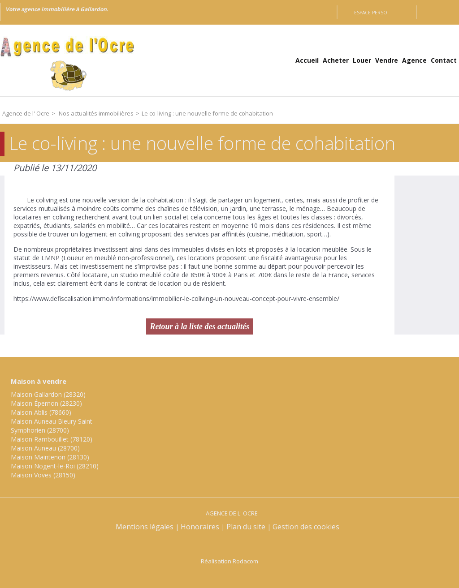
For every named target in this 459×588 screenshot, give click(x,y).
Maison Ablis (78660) (41, 412)
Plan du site (245, 527)
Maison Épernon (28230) (46, 403)
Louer (362, 60)
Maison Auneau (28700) (45, 448)
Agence (414, 60)
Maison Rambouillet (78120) (51, 439)
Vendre (386, 60)
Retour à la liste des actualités (199, 326)
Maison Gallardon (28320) (48, 394)
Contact (444, 60)
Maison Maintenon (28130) (50, 457)
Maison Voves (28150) (43, 475)
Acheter (336, 60)
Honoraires (200, 527)
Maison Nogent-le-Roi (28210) (55, 466)
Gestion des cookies (306, 527)
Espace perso (370, 12)
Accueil (307, 60)
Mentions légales (144, 527)
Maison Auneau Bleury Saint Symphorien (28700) (51, 425)
